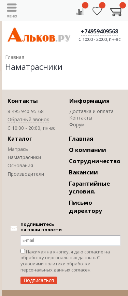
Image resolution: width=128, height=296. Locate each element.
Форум (77, 124)
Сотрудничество (94, 161)
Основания (20, 165)
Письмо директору (85, 206)
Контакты (23, 101)
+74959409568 (99, 31)
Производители (26, 174)
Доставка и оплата (91, 111)
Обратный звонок (28, 119)
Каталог (20, 138)
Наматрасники (24, 157)
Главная (81, 138)
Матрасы (18, 149)
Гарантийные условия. (89, 187)
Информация (89, 101)
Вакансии (83, 172)
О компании (87, 150)
